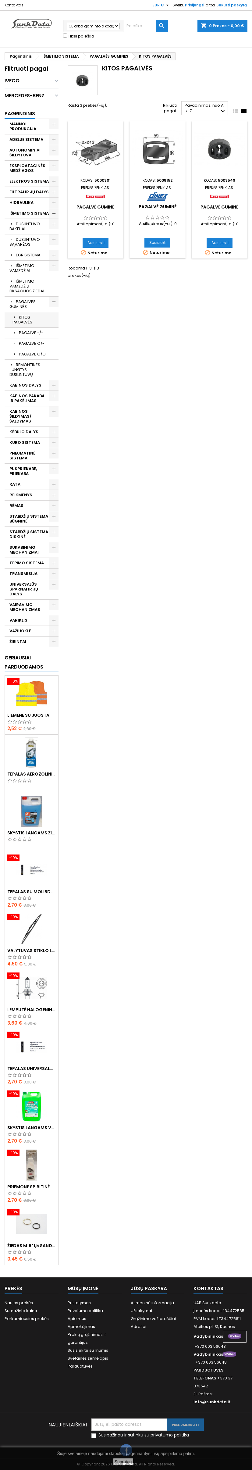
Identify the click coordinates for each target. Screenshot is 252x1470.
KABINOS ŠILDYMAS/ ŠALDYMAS (20, 416)
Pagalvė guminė (95, 207)
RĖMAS (16, 505)
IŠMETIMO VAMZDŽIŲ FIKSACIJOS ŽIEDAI (26, 286)
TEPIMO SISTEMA (26, 563)
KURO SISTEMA (24, 442)
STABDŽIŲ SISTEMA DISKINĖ (28, 534)
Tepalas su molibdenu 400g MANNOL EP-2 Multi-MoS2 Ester (31, 891)
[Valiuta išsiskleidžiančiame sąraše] (161, 5)
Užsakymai (141, 1311)
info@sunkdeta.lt (212, 1402)
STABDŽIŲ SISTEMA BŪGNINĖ (28, 518)
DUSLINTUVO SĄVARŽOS (24, 242)
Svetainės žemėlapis (88, 1358)
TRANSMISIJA (23, 573)
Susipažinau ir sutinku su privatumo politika (143, 1435)
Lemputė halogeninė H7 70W (31, 1009)
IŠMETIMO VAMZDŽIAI (21, 268)
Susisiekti (96, 242)
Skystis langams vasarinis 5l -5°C (31, 1127)
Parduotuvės (80, 1366)
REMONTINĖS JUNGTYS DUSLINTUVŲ (24, 369)
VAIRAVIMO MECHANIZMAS (24, 607)
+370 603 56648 (211, 1362)
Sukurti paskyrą (231, 5)
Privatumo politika (85, 1311)
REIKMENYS (20, 495)
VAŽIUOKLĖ (20, 631)
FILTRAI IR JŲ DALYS (29, 192)
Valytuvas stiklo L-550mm (31, 950)
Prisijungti (194, 5)
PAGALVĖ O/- (31, 343)
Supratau (123, 1461)
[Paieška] (145, 26)
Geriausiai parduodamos (24, 662)
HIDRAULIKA (21, 202)
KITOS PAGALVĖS (22, 319)
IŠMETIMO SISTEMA (29, 213)
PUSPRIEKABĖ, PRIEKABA (23, 471)
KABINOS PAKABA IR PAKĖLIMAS (26, 398)
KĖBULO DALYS (23, 432)
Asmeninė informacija (152, 1303)
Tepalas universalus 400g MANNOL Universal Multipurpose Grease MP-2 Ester (31, 1068)
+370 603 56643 (210, 1346)
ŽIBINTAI (17, 641)
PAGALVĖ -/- (31, 333)
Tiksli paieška (78, 36)
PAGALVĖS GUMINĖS (22, 304)
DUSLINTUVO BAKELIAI (24, 226)
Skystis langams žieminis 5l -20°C (31, 832)
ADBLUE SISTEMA (26, 139)
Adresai (138, 1326)
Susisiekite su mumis (88, 1350)
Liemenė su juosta (28, 715)
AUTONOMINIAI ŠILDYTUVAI (25, 152)
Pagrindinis (20, 113)
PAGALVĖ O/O (32, 354)
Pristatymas (79, 1303)
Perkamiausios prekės (27, 1319)
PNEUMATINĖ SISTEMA (22, 455)
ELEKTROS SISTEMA (29, 181)
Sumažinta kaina (21, 1311)
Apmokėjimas (81, 1326)
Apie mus (77, 1319)
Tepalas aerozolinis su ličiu (31, 774)
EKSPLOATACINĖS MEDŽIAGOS (27, 168)
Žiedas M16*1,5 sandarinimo (31, 1245)
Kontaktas (14, 5)
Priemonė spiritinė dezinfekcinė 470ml (31, 1186)
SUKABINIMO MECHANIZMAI (24, 549)
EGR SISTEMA (28, 255)
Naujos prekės (19, 1303)
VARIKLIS (18, 620)
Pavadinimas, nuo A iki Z (205, 108)
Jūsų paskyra (149, 1288)
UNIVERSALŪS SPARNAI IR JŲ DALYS (23, 589)
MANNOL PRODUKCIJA (22, 126)
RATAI (15, 484)
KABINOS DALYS (25, 385)
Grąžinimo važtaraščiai (153, 1319)
